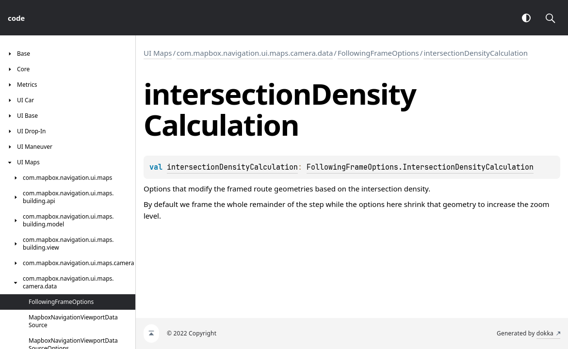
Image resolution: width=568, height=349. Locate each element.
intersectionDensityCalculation (475, 53)
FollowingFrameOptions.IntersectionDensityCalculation (420, 167)
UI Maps (158, 53)
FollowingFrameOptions (378, 53)
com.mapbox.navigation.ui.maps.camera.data (255, 53)
